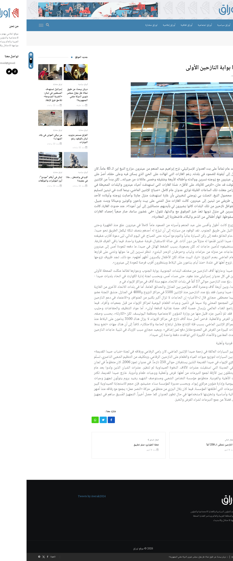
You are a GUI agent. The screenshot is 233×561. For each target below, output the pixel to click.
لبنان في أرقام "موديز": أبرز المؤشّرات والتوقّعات (24, 179)
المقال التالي (204, 440)
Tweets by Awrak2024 (65, 497)
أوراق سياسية (197, 25)
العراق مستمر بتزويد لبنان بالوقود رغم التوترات (51, 139)
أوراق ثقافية (160, 25)
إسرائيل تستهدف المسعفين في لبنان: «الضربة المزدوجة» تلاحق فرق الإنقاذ (26, 94)
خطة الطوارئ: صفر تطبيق (119, 445)
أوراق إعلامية (142, 25)
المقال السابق (126, 440)
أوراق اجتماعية (178, 25)
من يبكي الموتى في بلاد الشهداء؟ (24, 137)
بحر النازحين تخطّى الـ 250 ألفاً (195, 445)
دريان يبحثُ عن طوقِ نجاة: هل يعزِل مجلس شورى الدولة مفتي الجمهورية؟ (171, 557)
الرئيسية (215, 38)
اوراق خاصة (214, 25)
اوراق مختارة (125, 25)
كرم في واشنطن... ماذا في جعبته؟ (50, 179)
